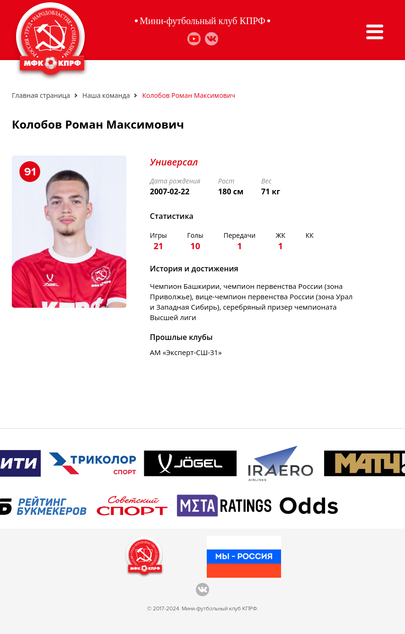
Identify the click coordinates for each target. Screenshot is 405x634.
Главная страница (41, 95)
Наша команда (106, 95)
